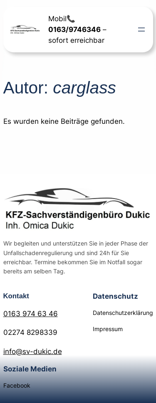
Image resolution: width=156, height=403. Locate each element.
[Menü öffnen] (141, 29)
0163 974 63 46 (30, 314)
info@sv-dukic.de (32, 351)
